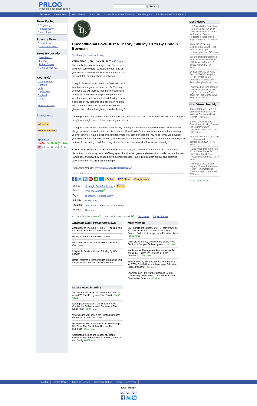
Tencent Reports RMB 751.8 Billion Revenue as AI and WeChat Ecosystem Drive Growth (96, 294)
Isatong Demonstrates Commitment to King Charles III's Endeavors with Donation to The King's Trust (94, 306)
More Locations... (48, 67)
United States (46, 64)
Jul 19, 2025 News (199, 180)
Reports (89, 210)
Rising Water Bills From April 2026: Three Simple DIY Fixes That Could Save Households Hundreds (96, 326)
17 (47, 146)
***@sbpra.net (93, 191)
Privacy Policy (60, 382)
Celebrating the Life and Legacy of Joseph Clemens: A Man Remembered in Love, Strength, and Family (97, 338)
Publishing (45, 43)
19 (39, 146)
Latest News (61, 14)
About (119, 382)
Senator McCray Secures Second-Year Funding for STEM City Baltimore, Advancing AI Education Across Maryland (152, 264)
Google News (141, 179)
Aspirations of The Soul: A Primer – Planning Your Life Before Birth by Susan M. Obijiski (97, 229)
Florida (43, 61)
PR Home (45, 14)
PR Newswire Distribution (170, 14)
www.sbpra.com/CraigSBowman (113, 168)
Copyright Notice (103, 382)
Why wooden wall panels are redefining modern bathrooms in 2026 (204, 139)
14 (60, 146)
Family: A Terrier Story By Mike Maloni (91, 236)
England (42, 95)
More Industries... (48, 46)
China (41, 98)
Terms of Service (81, 382)
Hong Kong (44, 91)
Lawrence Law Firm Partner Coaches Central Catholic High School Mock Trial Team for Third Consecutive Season (151, 276)
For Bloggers (145, 14)
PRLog (117, 61)
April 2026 (43, 139)
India (40, 88)
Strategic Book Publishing (90, 55)
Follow (120, 186)
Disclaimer (144, 216)
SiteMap (44, 382)
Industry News (45, 115)
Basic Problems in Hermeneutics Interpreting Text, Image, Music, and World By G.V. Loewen (97, 261)
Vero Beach (45, 57)
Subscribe (94, 14)
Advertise (131, 382)
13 (65, 146)
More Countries (46, 105)
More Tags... (46, 32)
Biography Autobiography (99, 195)
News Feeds (78, 14)
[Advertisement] (157, 87)
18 (43, 146)
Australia (43, 84)
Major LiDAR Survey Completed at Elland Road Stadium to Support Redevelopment (151, 243)
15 (56, 146)
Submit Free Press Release (119, 14)
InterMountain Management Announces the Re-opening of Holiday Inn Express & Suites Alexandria (151, 253)
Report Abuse (160, 216)
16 (52, 146)
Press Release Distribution (54, 7)
